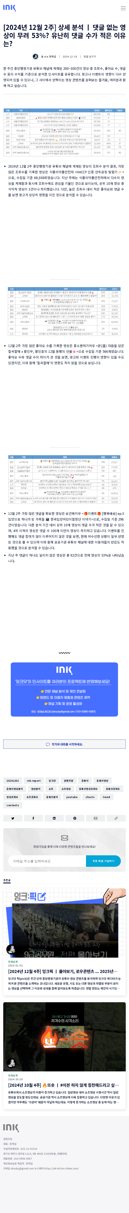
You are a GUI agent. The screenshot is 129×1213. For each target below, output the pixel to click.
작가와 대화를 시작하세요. (64, 744)
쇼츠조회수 (32, 797)
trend (106, 797)
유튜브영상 (102, 780)
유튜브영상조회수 (88, 788)
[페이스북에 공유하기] (33, 818)
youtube (72, 797)
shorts (90, 797)
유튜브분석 (52, 797)
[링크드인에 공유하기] (54, 818)
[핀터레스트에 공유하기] (75, 818)
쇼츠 (51, 788)
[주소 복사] (116, 818)
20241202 (13, 780)
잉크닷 (52, 780)
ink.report (34, 780)
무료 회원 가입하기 (103, 860)
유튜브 (85, 780)
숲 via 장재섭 (44, 56)
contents (13, 805)
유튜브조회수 (113, 788)
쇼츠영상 (66, 788)
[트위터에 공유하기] (12, 818)
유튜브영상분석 (15, 788)
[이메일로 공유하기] (95, 818)
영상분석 (36, 788)
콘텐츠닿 (68, 780)
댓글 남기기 (90, 56)
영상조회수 (12, 797)
